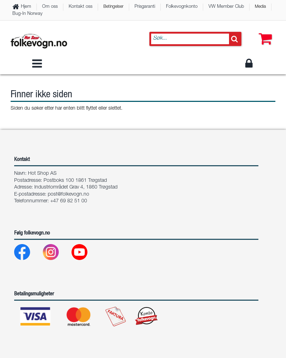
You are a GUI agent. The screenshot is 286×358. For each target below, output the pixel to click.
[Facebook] (27, 254)
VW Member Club (226, 7)
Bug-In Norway (27, 14)
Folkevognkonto (182, 7)
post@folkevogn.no (68, 194)
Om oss (50, 7)
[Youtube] (85, 254)
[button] (263, 31)
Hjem (26, 7)
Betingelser (113, 7)
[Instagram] (56, 254)
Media (260, 7)
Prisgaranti (145, 7)
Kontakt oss (80, 7)
